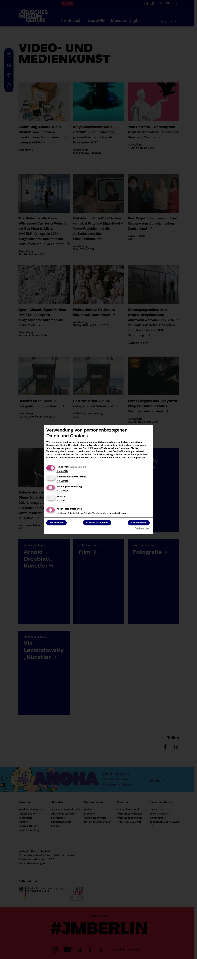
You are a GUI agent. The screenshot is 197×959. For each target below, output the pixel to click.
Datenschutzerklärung (109, 458)
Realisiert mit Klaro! (142, 528)
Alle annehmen (139, 523)
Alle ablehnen (56, 523)
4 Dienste (62, 481)
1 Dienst (61, 501)
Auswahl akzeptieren (97, 523)
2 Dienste (62, 471)
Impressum (139, 458)
